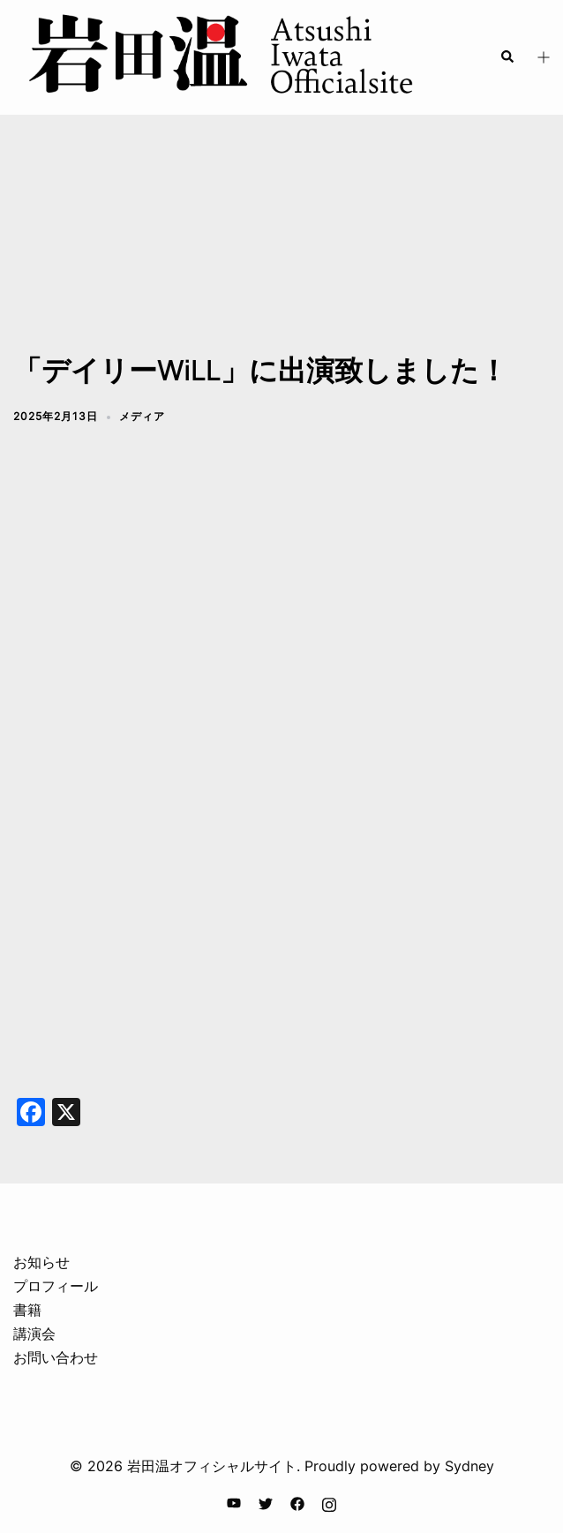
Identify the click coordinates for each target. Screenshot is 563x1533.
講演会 (34, 1333)
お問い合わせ (55, 1357)
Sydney (469, 1466)
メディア (142, 416)
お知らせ (41, 1262)
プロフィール (55, 1286)
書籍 (27, 1310)
